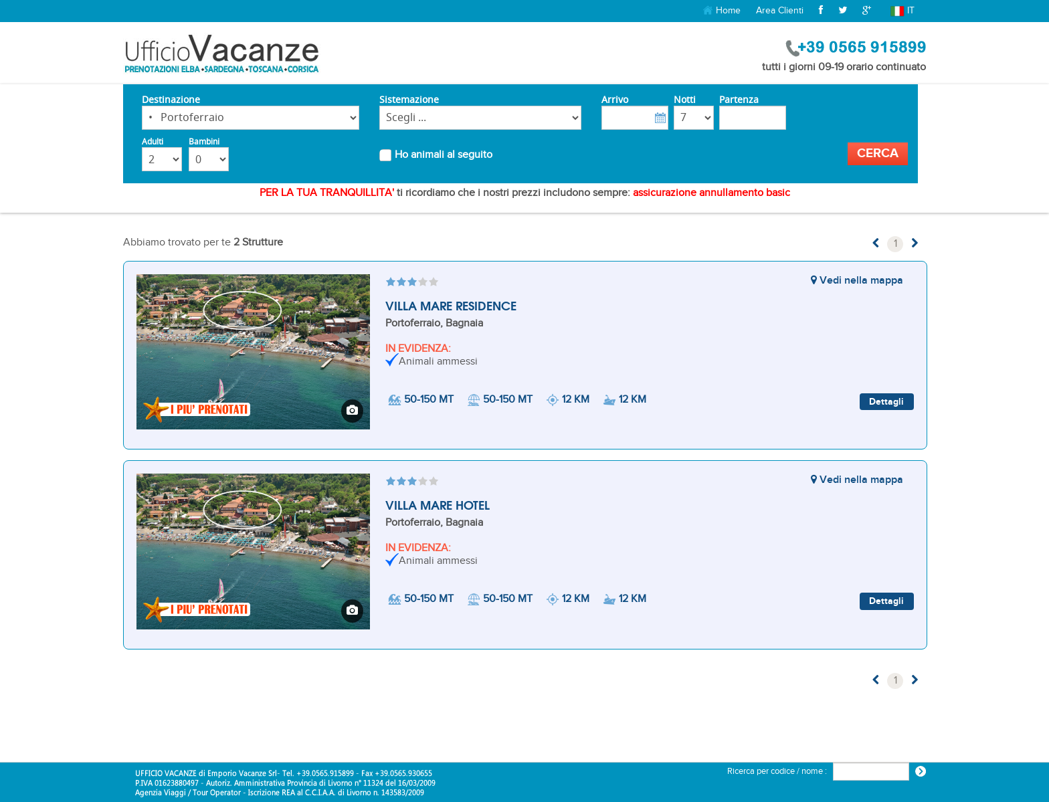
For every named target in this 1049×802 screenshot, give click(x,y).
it (902, 11)
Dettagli (886, 401)
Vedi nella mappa (857, 280)
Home (721, 11)
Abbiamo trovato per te (203, 242)
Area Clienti (779, 10)
